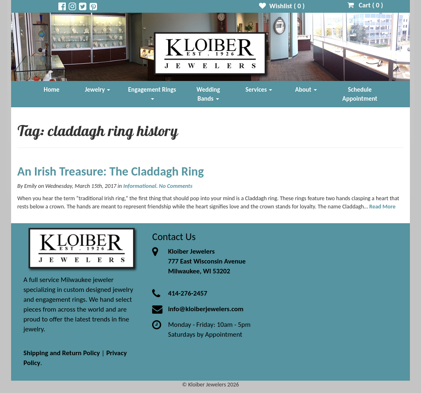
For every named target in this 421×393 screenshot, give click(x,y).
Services (259, 89)
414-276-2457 (187, 293)
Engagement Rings (152, 93)
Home (51, 89)
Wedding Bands (208, 94)
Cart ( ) (365, 5)
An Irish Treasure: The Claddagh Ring (110, 171)
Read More (382, 206)
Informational (139, 186)
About (306, 89)
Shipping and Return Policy (61, 353)
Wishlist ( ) (282, 6)
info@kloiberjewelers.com (206, 309)
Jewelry (98, 89)
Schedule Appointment (359, 94)
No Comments (175, 186)
